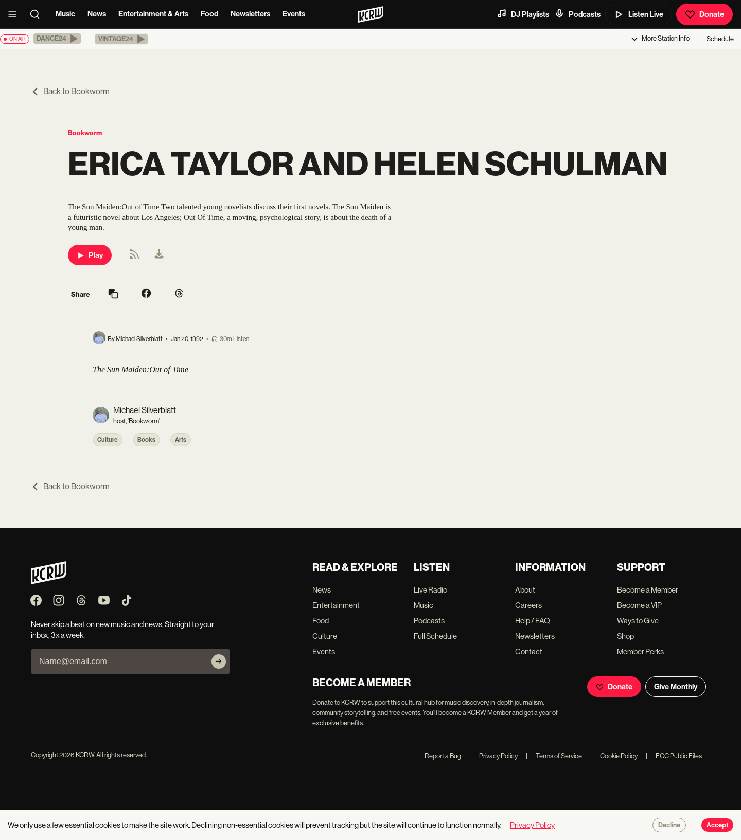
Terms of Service (554, 756)
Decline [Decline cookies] (669, 825)
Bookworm (85, 133)
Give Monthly (675, 686)
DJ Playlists (523, 14)
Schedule (720, 39)
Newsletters (250, 14)
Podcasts (577, 14)
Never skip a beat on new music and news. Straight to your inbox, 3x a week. (122, 629)
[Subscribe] (218, 661)
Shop (625, 636)
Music (65, 14)
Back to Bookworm (70, 91)
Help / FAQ (532, 620)
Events (294, 14)
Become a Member (647, 589)
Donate (704, 14)
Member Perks (640, 651)
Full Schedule (435, 636)
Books (146, 439)
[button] (57, 38)
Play (90, 255)
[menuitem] (159, 255)
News (96, 14)
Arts (180, 439)
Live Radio (430, 589)
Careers (528, 605)
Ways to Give (638, 620)
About (525, 589)
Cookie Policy (614, 756)
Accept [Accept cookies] (717, 825)
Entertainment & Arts (153, 14)
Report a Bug (443, 756)
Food (209, 14)
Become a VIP (639, 605)
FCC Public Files (674, 756)
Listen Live (638, 14)
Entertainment (336, 605)
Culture (107, 439)
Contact (528, 651)
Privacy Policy (493, 756)
